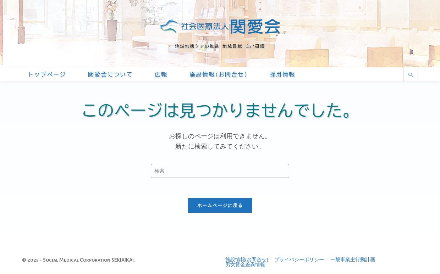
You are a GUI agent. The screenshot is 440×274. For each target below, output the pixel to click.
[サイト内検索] (411, 75)
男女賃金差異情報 (245, 265)
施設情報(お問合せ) (246, 260)
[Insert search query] (220, 171)
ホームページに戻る (220, 206)
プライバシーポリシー (299, 260)
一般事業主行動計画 (352, 260)
